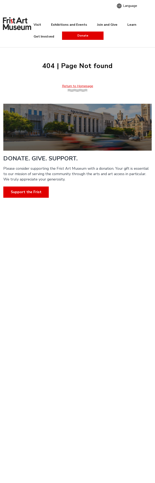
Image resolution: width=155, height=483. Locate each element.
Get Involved (44, 36)
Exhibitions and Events (69, 24)
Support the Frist (26, 191)
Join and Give (107, 24)
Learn (131, 24)
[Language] (129, 5)
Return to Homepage (77, 86)
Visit (37, 24)
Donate (82, 36)
